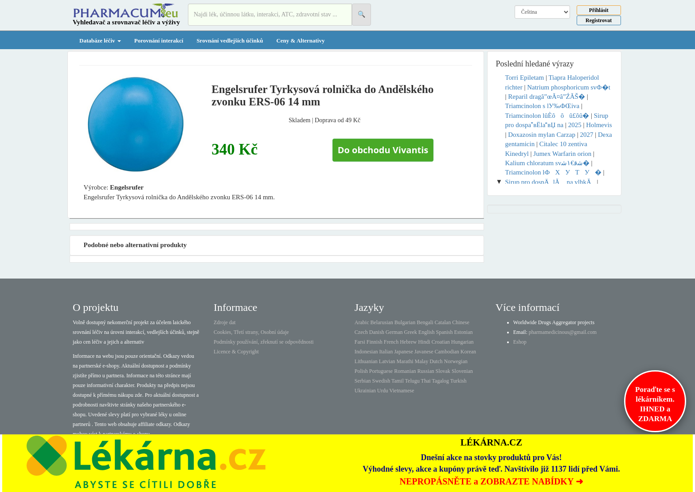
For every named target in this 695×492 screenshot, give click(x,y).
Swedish (381, 381)
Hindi (424, 342)
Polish (361, 371)
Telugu (412, 381)
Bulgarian (404, 322)
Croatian (441, 342)
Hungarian (462, 342)
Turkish (458, 381)
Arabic (362, 322)
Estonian (463, 332)
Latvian (387, 361)
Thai (426, 381)
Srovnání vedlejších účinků (229, 40)
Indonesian (366, 352)
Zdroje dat (225, 322)
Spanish (444, 332)
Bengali (425, 322)
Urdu (382, 390)
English (426, 332)
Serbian (363, 381)
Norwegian (455, 361)
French (391, 342)
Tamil (397, 381)
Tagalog (440, 381)
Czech (361, 332)
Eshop (520, 342)
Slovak (443, 371)
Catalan (442, 322)
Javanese (423, 352)
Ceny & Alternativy (300, 40)
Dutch (435, 361)
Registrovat (599, 20)
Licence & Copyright (236, 352)
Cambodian (446, 352)
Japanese (403, 352)
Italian (386, 352)
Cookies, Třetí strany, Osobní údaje (251, 332)
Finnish (375, 342)
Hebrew (408, 342)
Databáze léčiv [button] (100, 40)
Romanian (405, 371)
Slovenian (462, 371)
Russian (426, 371)
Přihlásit (599, 10)
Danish (376, 332)
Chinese (460, 322)
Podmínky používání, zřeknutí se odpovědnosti (264, 342)
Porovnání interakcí (159, 40)
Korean (468, 352)
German (394, 332)
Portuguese (381, 371)
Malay (421, 361)
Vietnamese (401, 390)
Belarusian (382, 322)
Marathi (404, 361)
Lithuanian (366, 361)
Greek (410, 332)
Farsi (360, 342)
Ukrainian (365, 390)
